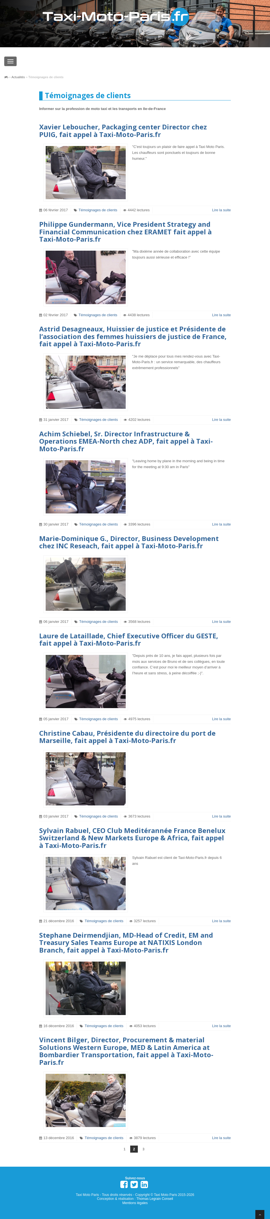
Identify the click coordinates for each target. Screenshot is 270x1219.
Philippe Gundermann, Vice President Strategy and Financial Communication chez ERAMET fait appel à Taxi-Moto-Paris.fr (125, 231)
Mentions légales (135, 1203)
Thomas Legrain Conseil (154, 1199)
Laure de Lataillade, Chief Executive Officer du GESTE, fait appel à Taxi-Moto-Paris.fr (128, 639)
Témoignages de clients (98, 210)
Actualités (18, 77)
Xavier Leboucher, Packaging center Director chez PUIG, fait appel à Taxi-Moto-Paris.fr (123, 130)
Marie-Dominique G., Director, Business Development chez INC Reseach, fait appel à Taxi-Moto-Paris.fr (129, 542)
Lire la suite (221, 210)
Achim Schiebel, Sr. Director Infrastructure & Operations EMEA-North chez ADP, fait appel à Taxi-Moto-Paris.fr (126, 441)
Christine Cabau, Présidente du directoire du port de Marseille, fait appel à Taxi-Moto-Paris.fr (127, 736)
